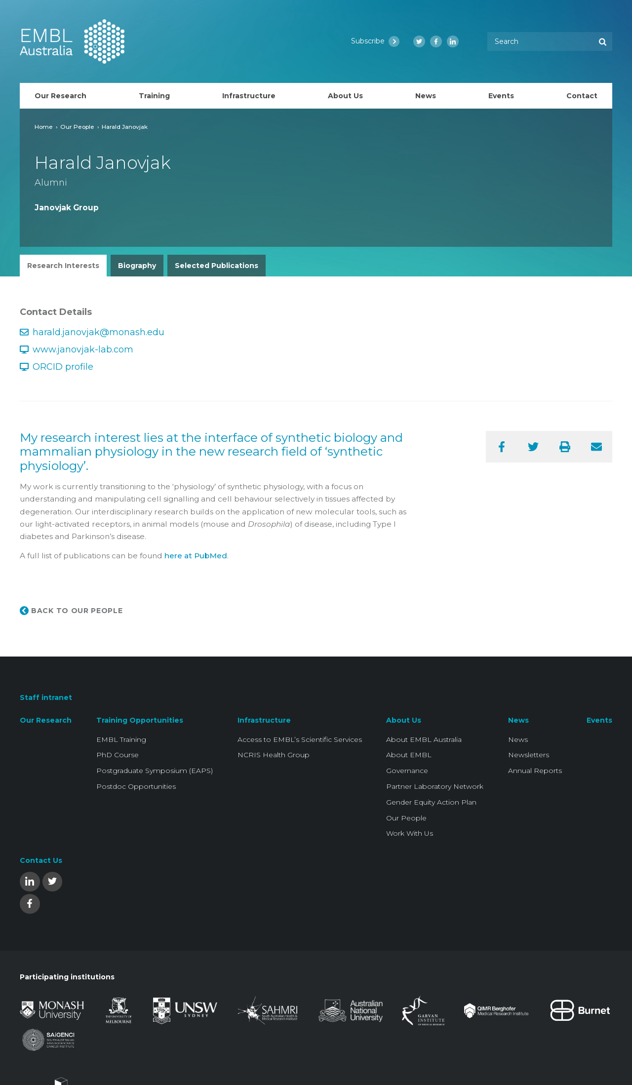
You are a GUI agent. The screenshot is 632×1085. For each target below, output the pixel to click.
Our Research (46, 720)
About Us (403, 720)
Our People (77, 126)
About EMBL (409, 754)
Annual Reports (535, 770)
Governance (407, 770)
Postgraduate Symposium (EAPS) (154, 770)
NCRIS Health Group (273, 754)
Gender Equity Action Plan (431, 802)
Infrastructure (264, 720)
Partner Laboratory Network (434, 786)
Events (599, 720)
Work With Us (409, 833)
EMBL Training (121, 739)
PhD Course (117, 754)
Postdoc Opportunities (136, 786)
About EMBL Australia (424, 739)
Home (44, 126)
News (518, 720)
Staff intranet (46, 697)
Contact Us (41, 860)
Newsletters (528, 754)
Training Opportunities (139, 720)
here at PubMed (195, 555)
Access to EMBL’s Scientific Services (299, 739)
